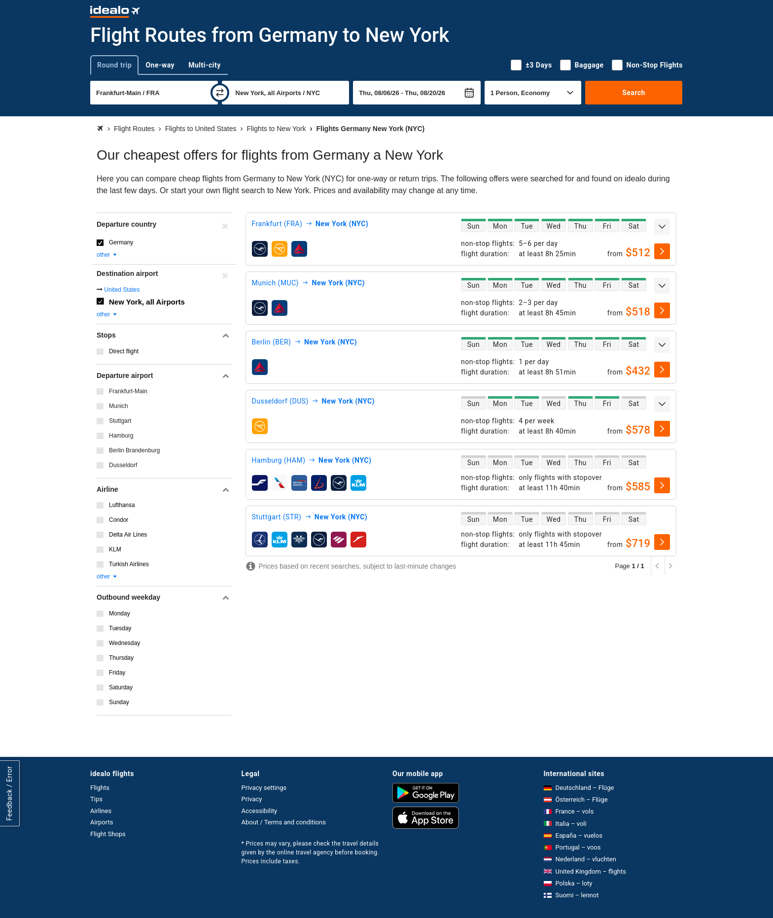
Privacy (252, 799)
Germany (121, 242)
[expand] (662, 227)
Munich (118, 406)
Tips (96, 799)
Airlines (100, 811)
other (107, 254)
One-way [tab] (160, 65)
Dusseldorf (123, 465)
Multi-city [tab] (204, 65)
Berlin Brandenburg (134, 450)
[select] (662, 251)
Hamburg (121, 435)
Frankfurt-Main (128, 391)
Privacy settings (264, 787)
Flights (99, 787)
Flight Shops (108, 834)
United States (122, 289)
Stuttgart (120, 420)
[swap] (220, 92)
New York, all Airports (147, 302)
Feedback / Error (9, 793)
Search (633, 93)
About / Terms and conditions (284, 822)
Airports (101, 822)
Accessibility (260, 811)
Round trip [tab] (114, 65)
